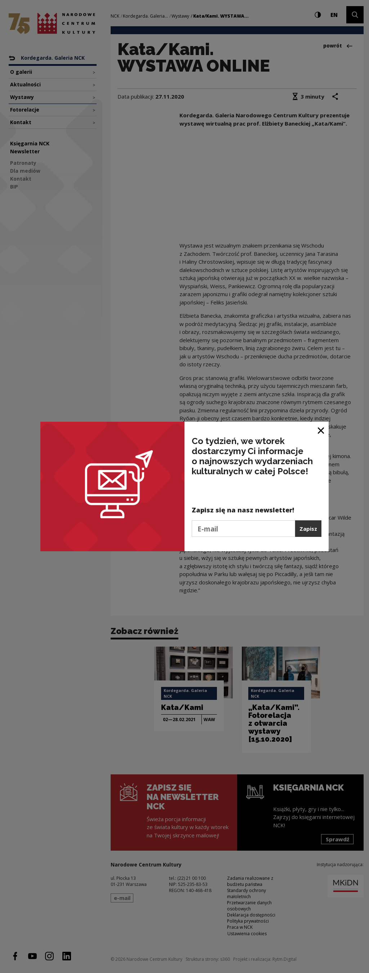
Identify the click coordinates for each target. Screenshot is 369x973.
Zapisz (308, 528)
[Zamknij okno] (321, 430)
